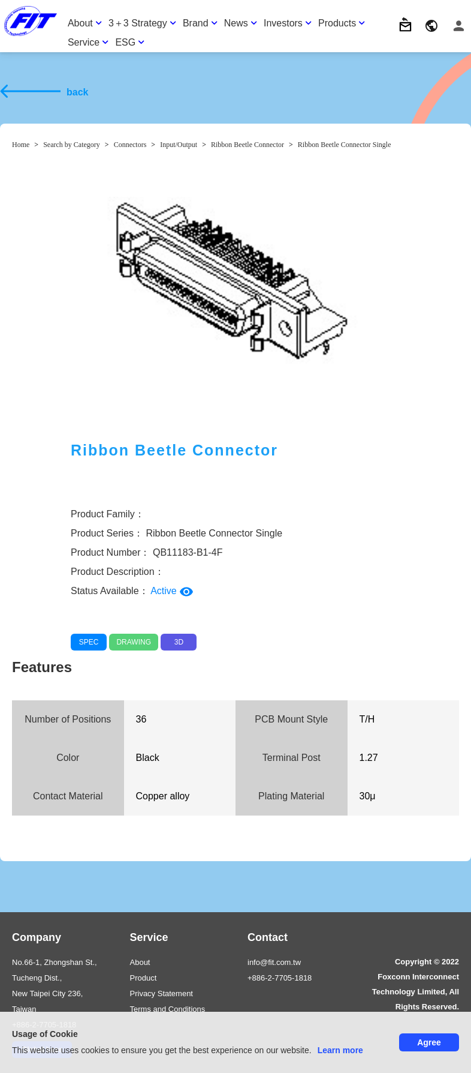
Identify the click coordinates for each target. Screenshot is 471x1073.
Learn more (340, 1050)
